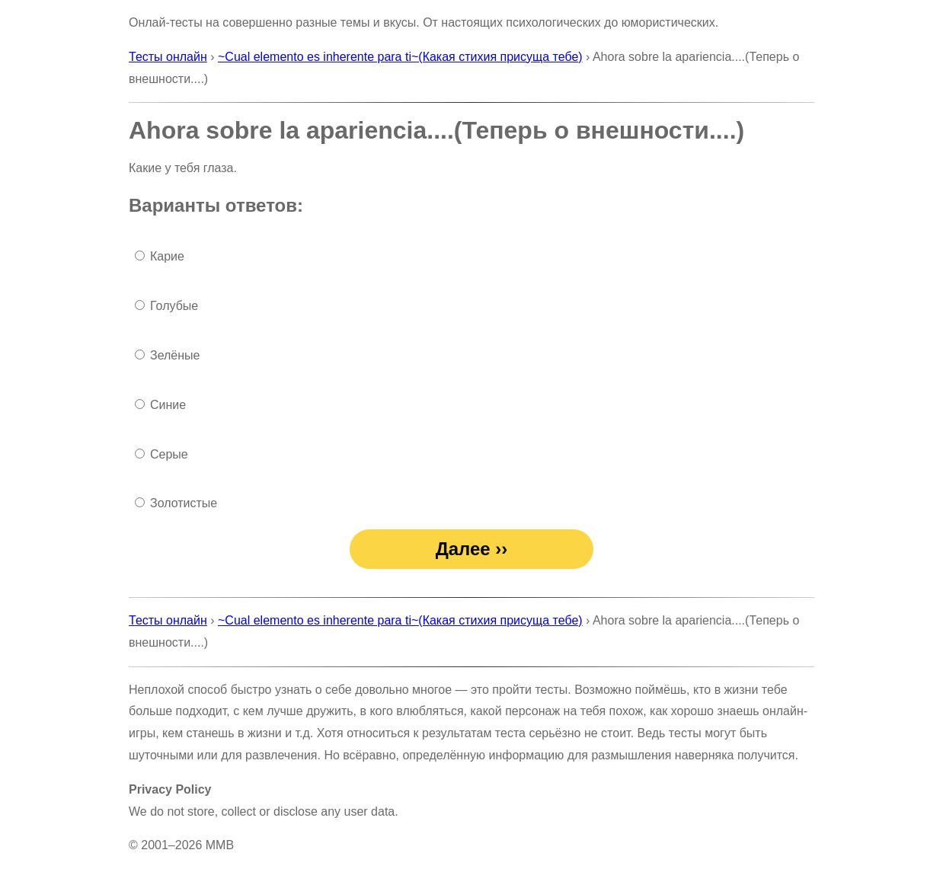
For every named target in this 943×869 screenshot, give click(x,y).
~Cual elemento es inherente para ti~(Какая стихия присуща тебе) (400, 56)
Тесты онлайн (168, 56)
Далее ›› (472, 548)
